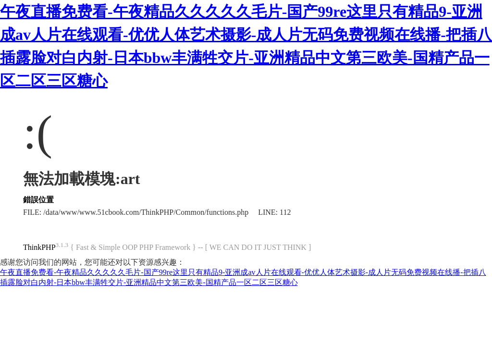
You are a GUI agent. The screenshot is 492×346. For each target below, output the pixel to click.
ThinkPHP (39, 247)
